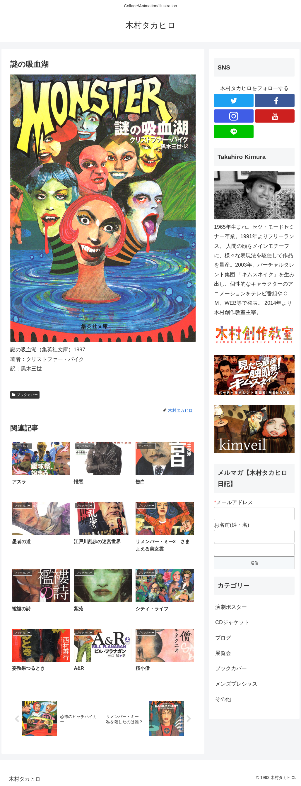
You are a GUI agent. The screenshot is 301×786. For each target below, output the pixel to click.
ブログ (223, 638)
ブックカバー (25, 395)
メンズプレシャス (236, 684)
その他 (223, 699)
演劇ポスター (231, 607)
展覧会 (223, 653)
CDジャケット (232, 622)
